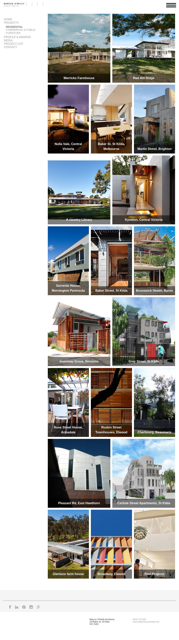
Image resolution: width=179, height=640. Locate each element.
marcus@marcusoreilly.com (146, 622)
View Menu (171, 7)
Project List (13, 43)
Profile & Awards (17, 37)
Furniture (13, 32)
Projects (11, 22)
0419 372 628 (139, 619)
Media (8, 40)
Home (8, 19)
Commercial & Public (21, 29)
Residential (14, 26)
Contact (10, 47)
